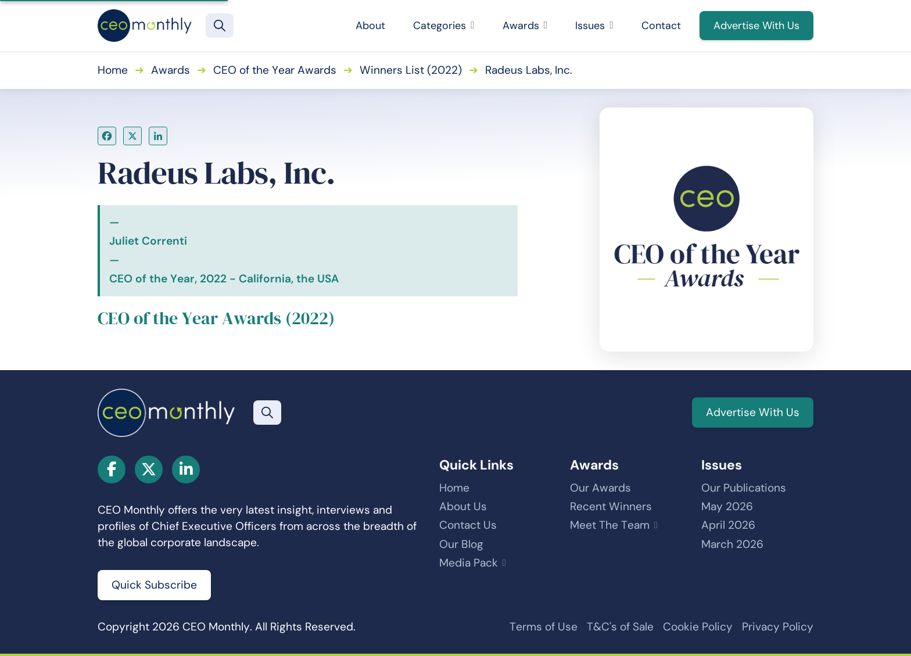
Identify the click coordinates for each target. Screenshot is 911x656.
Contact (661, 26)
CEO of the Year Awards (274, 70)
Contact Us (468, 525)
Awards (525, 26)
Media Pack (468, 562)
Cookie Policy (698, 626)
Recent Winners (611, 506)
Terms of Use (544, 626)
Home (113, 70)
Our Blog (461, 544)
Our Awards (600, 488)
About (370, 26)
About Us (463, 506)
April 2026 (728, 525)
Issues (594, 26)
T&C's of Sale (620, 626)
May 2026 (727, 506)
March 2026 (732, 544)
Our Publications (743, 488)
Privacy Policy (777, 626)
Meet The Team (610, 525)
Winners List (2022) (411, 70)
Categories (444, 26)
